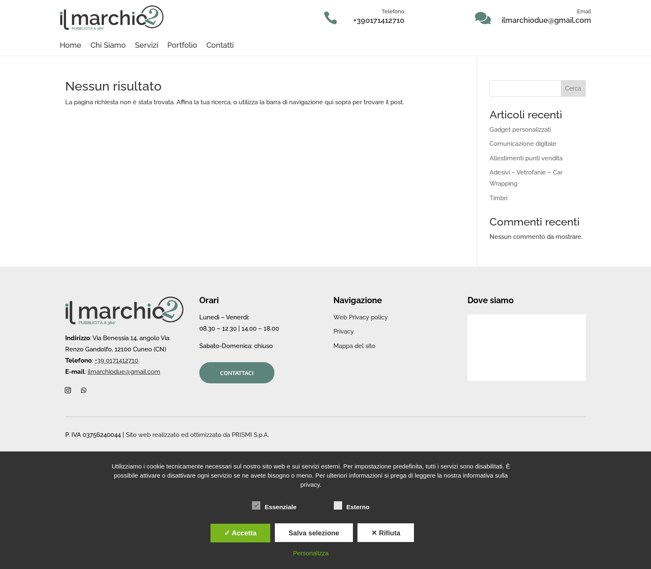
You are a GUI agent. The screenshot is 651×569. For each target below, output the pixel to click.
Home (70, 45)
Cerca (573, 88)
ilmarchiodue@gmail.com (546, 20)
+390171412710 (378, 20)
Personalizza (311, 553)
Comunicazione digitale (522, 143)
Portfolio (182, 45)
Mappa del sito (354, 346)
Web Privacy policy (360, 317)
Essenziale (274, 505)
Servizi (146, 45)
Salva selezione (314, 533)
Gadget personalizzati (520, 129)
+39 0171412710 (116, 360)
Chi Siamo (108, 45)
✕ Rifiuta (385, 533)
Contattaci (237, 372)
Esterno (352, 505)
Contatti (220, 45)
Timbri (498, 198)
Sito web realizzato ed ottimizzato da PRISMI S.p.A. (197, 435)
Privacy (343, 331)
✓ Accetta (240, 533)
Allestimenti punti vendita (526, 158)
